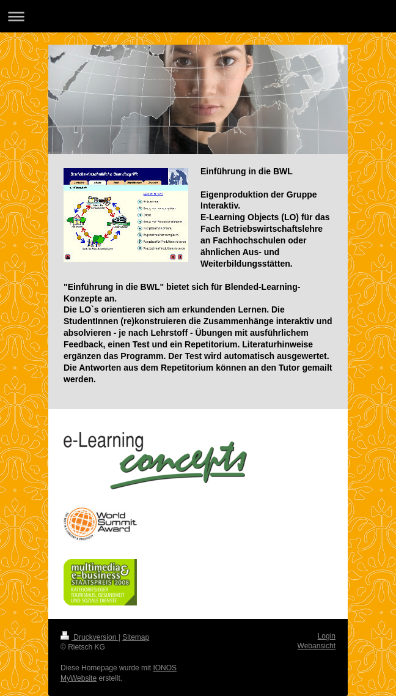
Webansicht (317, 646)
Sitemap (135, 637)
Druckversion (90, 637)
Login (327, 636)
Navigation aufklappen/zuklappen (198, 16)
